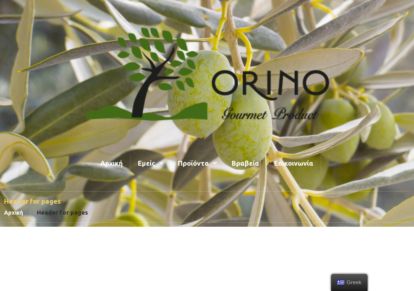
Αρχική (13, 212)
